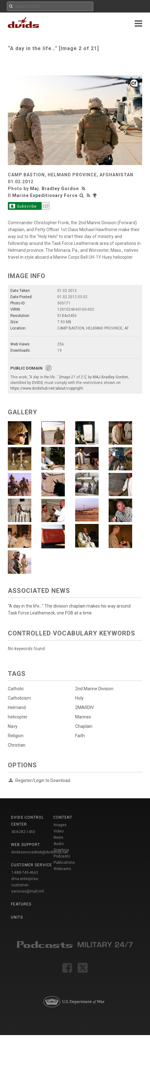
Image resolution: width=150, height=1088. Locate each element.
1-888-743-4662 (24, 872)
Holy (77, 698)
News (58, 837)
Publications (64, 862)
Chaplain (81, 726)
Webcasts (62, 869)
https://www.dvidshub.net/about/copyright (46, 388)
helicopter (18, 716)
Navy (13, 726)
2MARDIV (82, 707)
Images (60, 825)
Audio (59, 844)
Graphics (61, 850)
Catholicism (19, 698)
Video (59, 831)
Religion (15, 735)
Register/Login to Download (42, 780)
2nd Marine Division (92, 688)
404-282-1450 (23, 832)
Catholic (16, 688)
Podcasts (62, 856)
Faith (77, 735)
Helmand (17, 707)
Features (21, 904)
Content (62, 817)
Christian (16, 745)
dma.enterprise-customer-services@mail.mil (27, 885)
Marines (81, 716)
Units (17, 917)
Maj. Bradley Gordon (54, 188)
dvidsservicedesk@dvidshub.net (39, 852)
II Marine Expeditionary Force (43, 195)
